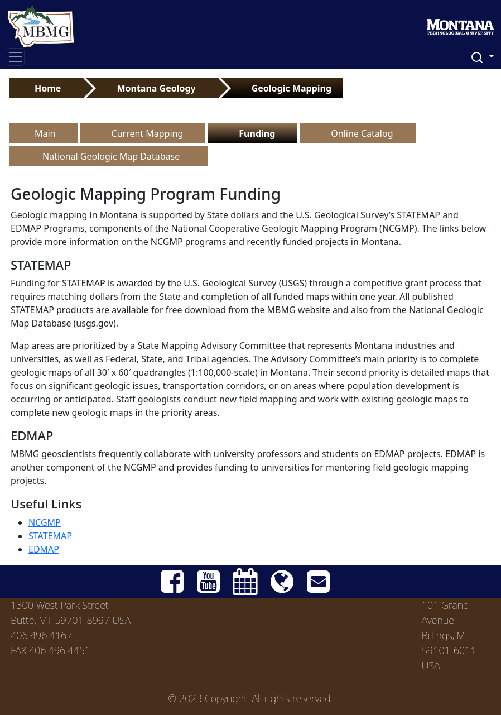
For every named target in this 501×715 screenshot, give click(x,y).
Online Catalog (362, 133)
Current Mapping (148, 133)
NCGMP (44, 522)
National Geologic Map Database (111, 156)
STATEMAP (50, 536)
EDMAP (43, 549)
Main (45, 133)
